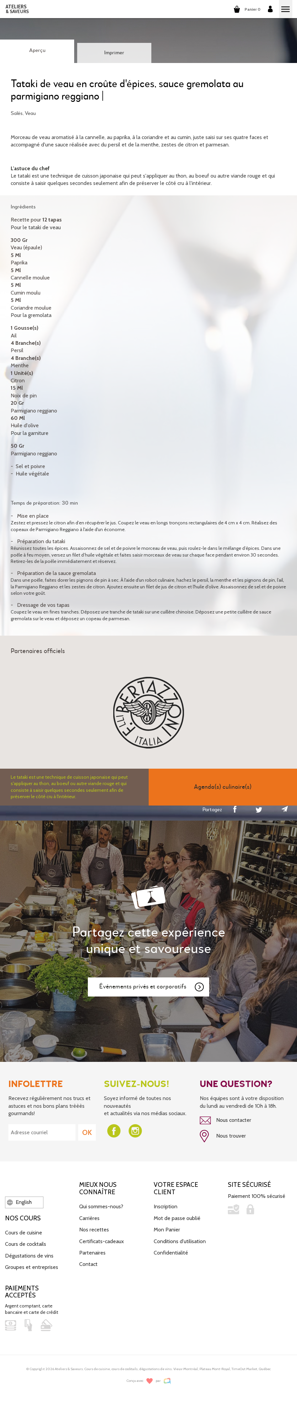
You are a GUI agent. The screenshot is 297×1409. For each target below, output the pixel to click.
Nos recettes (94, 1229)
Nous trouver (223, 1136)
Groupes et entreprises (31, 1267)
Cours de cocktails (25, 1244)
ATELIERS (17, 9)
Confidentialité (171, 1253)
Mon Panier (167, 1229)
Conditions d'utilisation (180, 1241)
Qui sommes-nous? (101, 1206)
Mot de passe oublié (177, 1218)
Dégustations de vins (29, 1256)
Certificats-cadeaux (101, 1241)
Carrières (89, 1218)
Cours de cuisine (23, 1232)
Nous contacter (225, 1120)
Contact (88, 1264)
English (19, 1202)
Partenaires (92, 1253)
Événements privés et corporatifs (152, 987)
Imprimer (114, 53)
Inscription (165, 1206)
